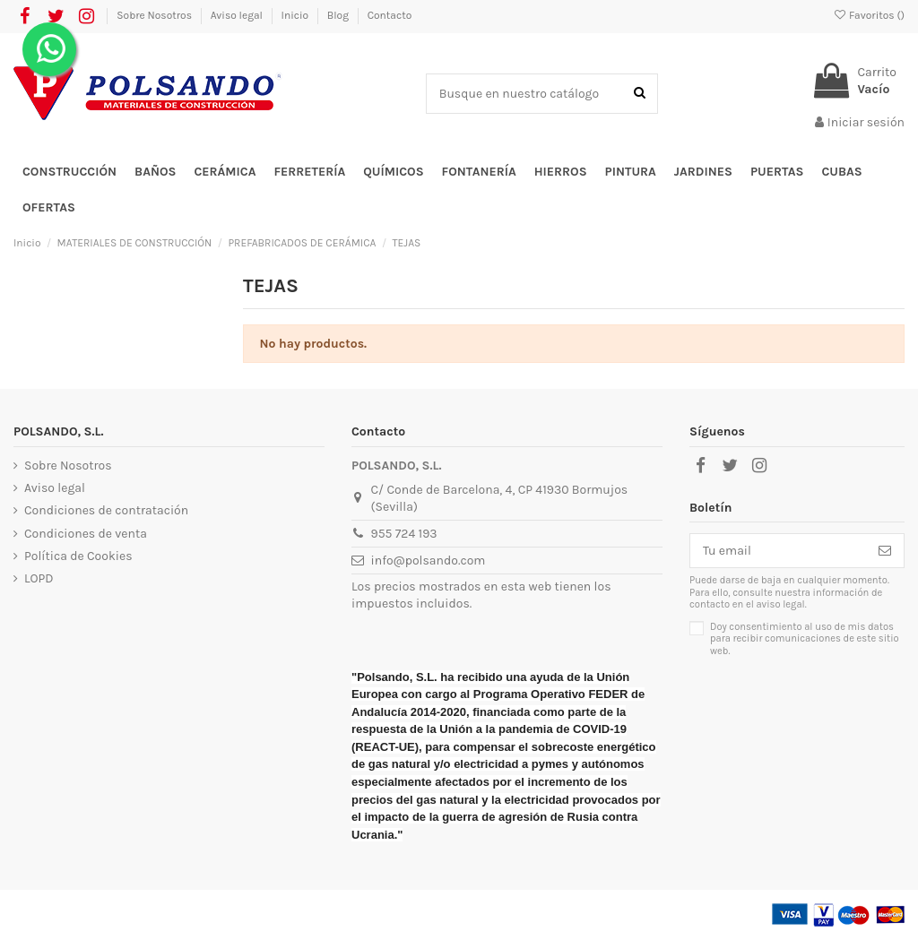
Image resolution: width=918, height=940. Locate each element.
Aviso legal (238, 15)
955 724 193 (404, 533)
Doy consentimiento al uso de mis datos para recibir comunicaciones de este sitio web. (804, 639)
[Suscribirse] (885, 551)
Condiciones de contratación (106, 510)
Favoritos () (869, 15)
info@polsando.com (428, 560)
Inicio (296, 15)
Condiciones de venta (85, 533)
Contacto (390, 15)
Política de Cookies (78, 556)
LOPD (39, 578)
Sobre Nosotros (155, 15)
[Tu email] (778, 551)
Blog (339, 15)
